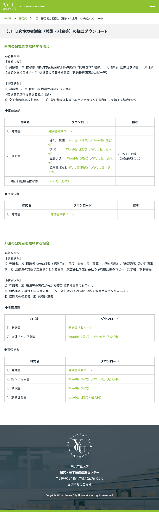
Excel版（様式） (59, 181)
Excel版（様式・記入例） (85, 397)
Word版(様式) (78, 167)
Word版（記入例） (107, 336)
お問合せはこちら (79, 484)
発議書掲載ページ (60, 131)
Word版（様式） (79, 140)
